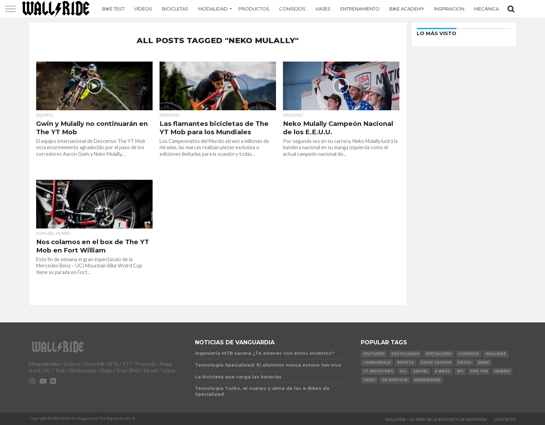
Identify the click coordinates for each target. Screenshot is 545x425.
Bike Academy (406, 8)
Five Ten (479, 371)
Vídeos (143, 8)
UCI (403, 371)
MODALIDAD (213, 8)
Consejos (292, 8)
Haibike (502, 371)
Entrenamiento (360, 8)
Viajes (323, 8)
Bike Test (113, 8)
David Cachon (436, 362)
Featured (374, 354)
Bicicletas (175, 8)
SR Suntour (395, 380)
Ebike (483, 362)
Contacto (505, 419)
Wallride (496, 354)
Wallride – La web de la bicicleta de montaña (436, 419)
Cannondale (377, 362)
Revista (405, 362)
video (369, 380)
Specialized (439, 354)
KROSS (464, 362)
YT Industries (378, 371)
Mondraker (427, 380)
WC (460, 371)
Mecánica (486, 8)
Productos (253, 8)
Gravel (420, 371)
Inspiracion (449, 8)
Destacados (405, 354)
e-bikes (442, 371)
